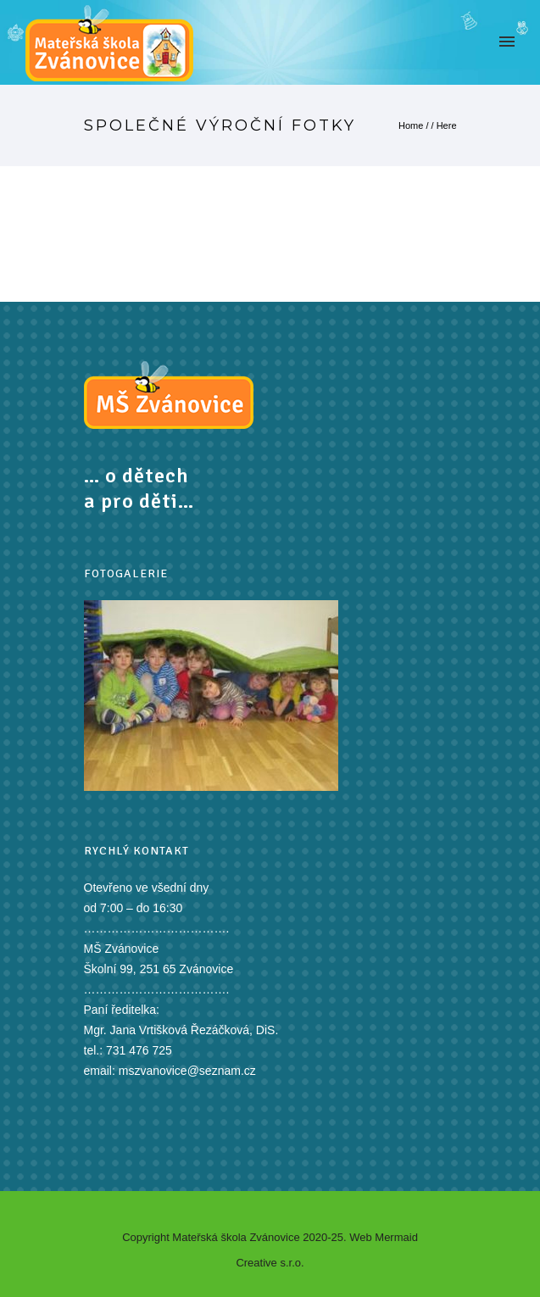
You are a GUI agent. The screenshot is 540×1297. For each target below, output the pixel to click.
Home (410, 125)
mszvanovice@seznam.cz (187, 1070)
